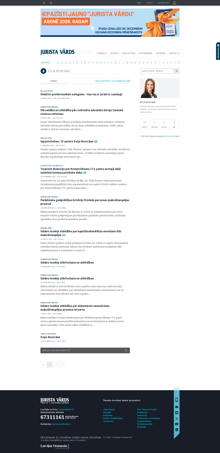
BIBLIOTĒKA (128, 53)
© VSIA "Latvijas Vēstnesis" (118, 437)
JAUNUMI (161, 53)
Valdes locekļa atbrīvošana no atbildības (67, 262)
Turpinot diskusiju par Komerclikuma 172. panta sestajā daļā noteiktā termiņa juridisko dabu (80, 170)
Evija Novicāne (50, 337)
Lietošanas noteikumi (148, 418)
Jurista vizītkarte (48, 334)
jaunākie (45, 62)
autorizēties (163, 3)
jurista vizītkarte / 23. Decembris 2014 (110, 81)
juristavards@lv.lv (61, 424)
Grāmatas (108, 421)
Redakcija (142, 412)
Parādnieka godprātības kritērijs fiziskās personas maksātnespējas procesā (84, 202)
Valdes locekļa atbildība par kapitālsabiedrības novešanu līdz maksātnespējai (80, 233)
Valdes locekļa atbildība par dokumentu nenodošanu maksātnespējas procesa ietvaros (75, 307)
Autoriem (142, 415)
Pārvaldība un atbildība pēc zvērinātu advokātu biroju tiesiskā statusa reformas (81, 112)
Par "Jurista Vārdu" (147, 409)
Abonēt (149, 3)
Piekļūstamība (145, 424)
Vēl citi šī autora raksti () (160, 136)
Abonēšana (109, 409)
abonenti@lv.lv (66, 409)
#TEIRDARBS (145, 53)
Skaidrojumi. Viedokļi (49, 107)
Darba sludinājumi (113, 418)
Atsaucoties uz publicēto (51, 166)
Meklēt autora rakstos (85, 350)
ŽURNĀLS (102, 53)
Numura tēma (46, 228)
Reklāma (108, 415)
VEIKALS (114, 53)
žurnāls (53, 81)
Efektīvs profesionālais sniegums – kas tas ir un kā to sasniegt (81, 94)
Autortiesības (144, 421)
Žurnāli (107, 412)
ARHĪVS (173, 53)
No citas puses (46, 91)
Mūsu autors (46, 138)
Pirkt (139, 3)
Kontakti (141, 426)
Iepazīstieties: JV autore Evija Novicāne (66, 141)
